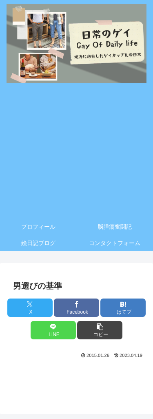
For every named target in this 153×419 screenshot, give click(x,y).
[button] (99, 330)
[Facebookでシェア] (76, 308)
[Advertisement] (76, 152)
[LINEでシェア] (53, 330)
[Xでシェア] (30, 308)
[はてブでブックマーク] (123, 308)
